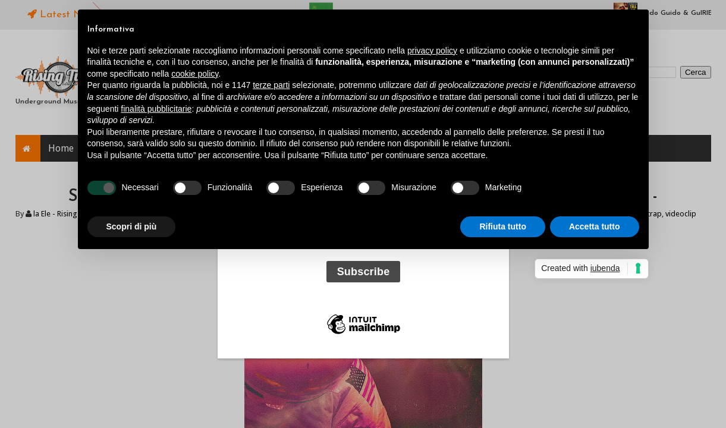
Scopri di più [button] (131, 226)
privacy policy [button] (432, 50)
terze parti (271, 85)
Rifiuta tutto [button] (502, 226)
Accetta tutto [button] (594, 226)
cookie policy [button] (194, 73)
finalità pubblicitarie (156, 109)
